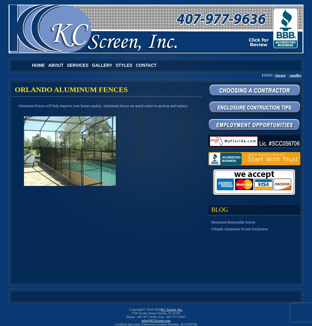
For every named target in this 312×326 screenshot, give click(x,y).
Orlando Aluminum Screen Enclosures (239, 229)
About (56, 65)
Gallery (102, 65)
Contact (146, 65)
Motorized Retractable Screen (233, 222)
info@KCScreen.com (156, 320)
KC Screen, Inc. (172, 309)
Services (78, 65)
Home (38, 65)
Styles (124, 65)
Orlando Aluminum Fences (71, 90)
